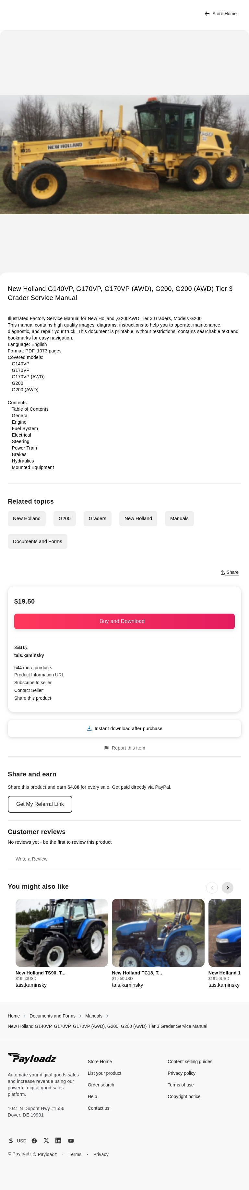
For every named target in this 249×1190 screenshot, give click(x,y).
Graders (97, 518)
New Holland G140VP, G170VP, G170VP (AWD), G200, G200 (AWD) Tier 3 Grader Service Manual (107, 1026)
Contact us (99, 1108)
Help (92, 1096)
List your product (105, 1073)
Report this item (124, 748)
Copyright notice (184, 1096)
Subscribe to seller (33, 682)
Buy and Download (124, 621)
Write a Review (31, 859)
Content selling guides (190, 1061)
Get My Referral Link (40, 804)
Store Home (221, 14)
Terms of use (181, 1084)
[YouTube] (71, 1141)
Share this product (32, 698)
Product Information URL (39, 674)
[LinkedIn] (58, 1140)
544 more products (33, 667)
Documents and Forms (37, 541)
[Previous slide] (212, 888)
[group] (62, 944)
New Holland (27, 518)
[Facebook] (34, 1141)
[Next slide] (227, 888)
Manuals (179, 518)
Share (229, 572)
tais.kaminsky (29, 655)
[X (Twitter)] (46, 1140)
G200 (65, 518)
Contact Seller (28, 690)
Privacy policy (182, 1073)
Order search (101, 1084)
